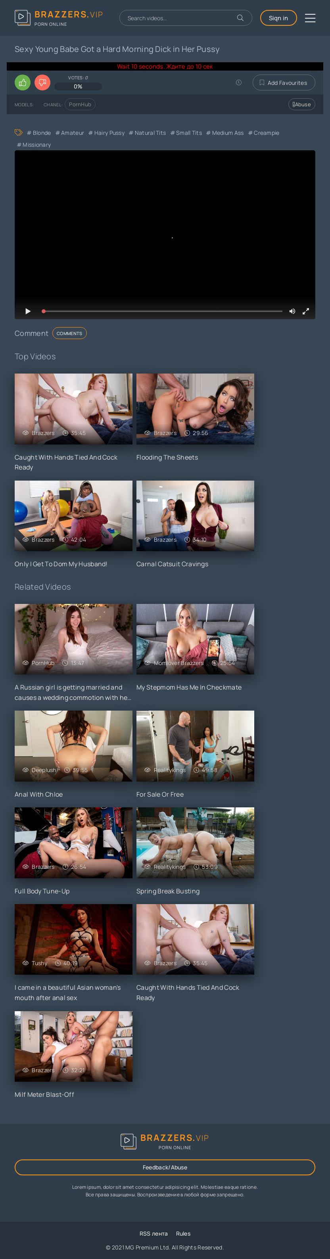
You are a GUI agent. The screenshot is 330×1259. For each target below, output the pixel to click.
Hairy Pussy (109, 132)
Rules (183, 1233)
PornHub (80, 104)
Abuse (302, 104)
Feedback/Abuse (165, 1167)
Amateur (72, 132)
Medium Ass (228, 132)
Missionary (37, 144)
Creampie (266, 132)
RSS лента (154, 1233)
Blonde (42, 132)
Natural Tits (150, 132)
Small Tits (189, 132)
